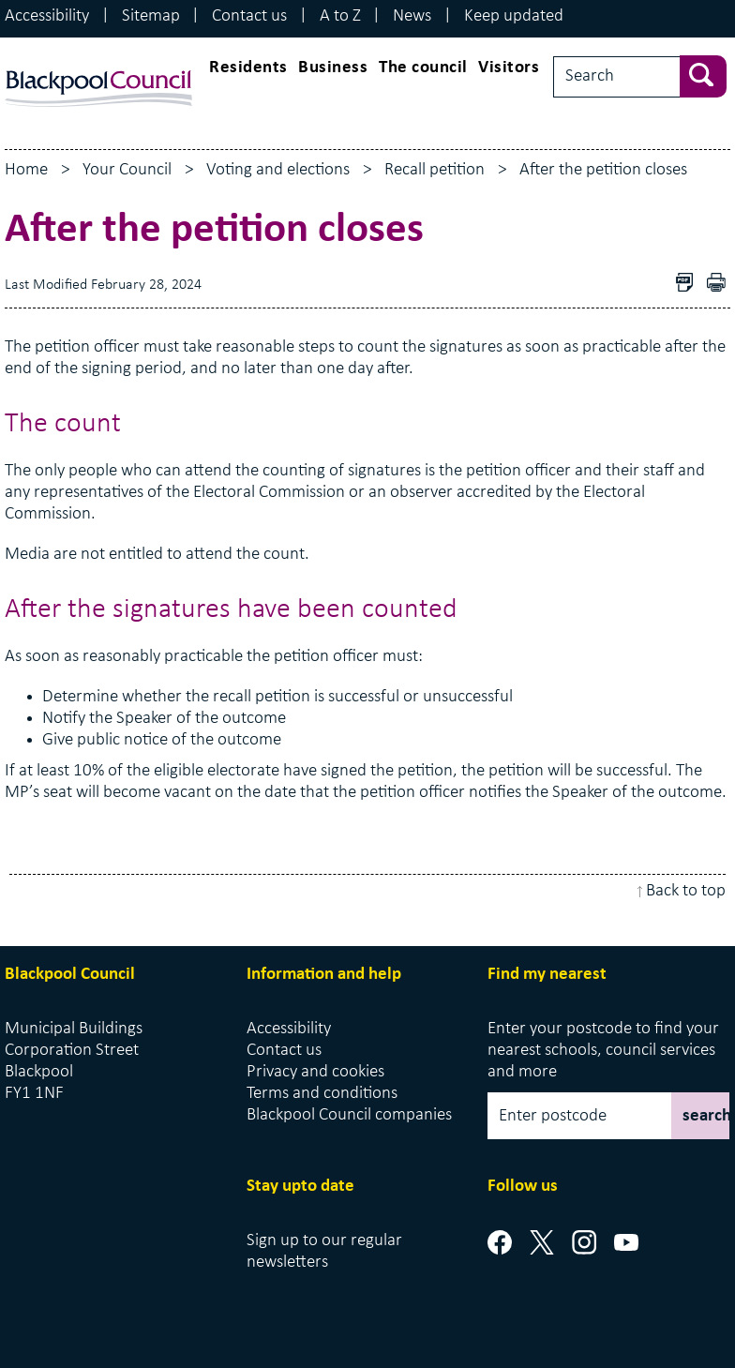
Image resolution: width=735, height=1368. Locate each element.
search (705, 1116)
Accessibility (47, 16)
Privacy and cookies (315, 1072)
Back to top (686, 891)
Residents (248, 68)
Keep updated (513, 16)
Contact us (249, 16)
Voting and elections (278, 170)
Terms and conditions (322, 1094)
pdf (721, 284)
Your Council (127, 170)
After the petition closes (603, 170)
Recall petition (434, 170)
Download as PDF (689, 284)
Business (333, 68)
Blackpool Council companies (349, 1115)
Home (26, 170)
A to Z (340, 16)
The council (423, 68)
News (412, 16)
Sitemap (151, 16)
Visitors (508, 68)
